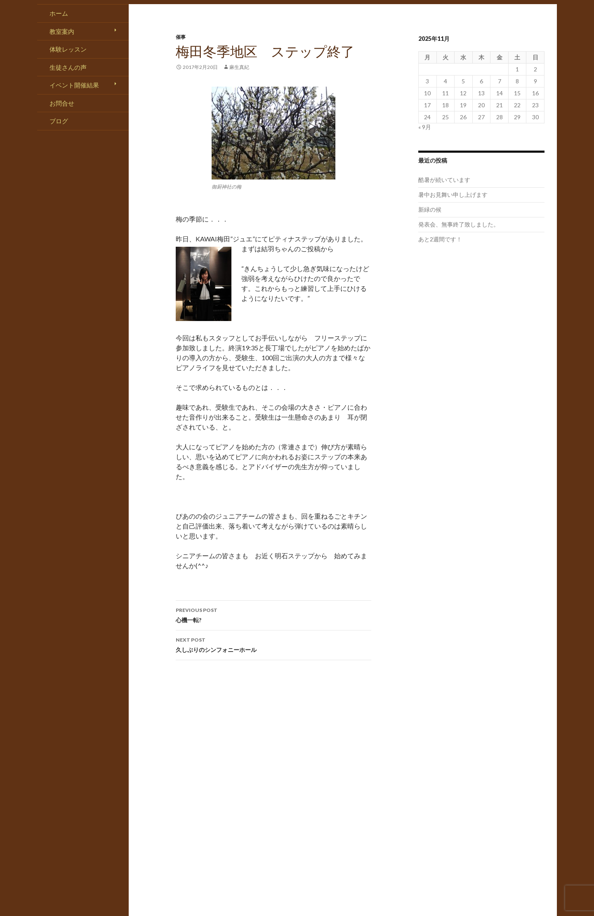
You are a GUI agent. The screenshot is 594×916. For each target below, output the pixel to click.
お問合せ (62, 103)
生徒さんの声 (68, 67)
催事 (181, 37)
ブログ (59, 121)
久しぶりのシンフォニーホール (273, 644)
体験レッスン (68, 49)
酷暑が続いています (444, 179)
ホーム (59, 13)
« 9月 (424, 126)
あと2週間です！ (440, 239)
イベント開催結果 (74, 85)
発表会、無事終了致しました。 (458, 224)
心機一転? (273, 614)
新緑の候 (429, 209)
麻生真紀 (239, 67)
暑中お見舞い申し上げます (453, 194)
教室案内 (62, 31)
